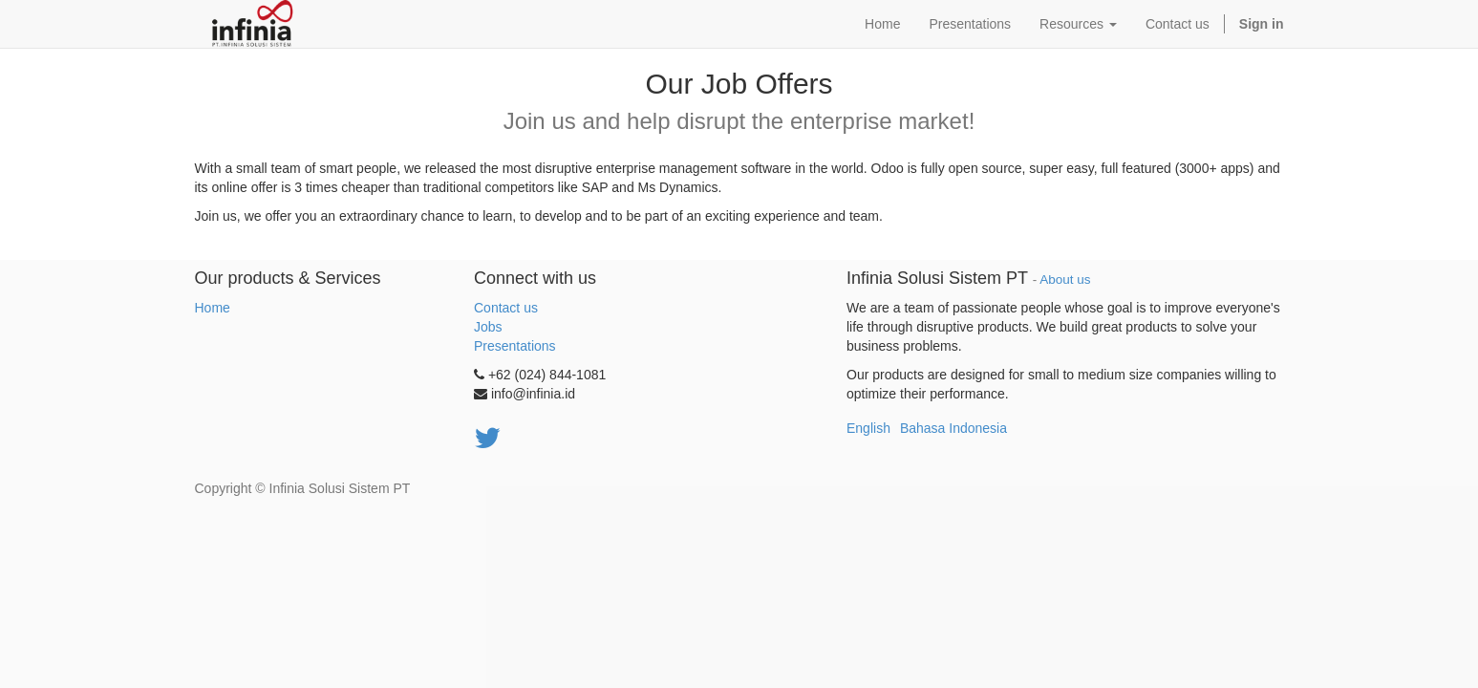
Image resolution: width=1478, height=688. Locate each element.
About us (1064, 279)
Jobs (488, 326)
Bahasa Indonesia (953, 428)
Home (212, 307)
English (868, 428)
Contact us (506, 307)
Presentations (515, 346)
